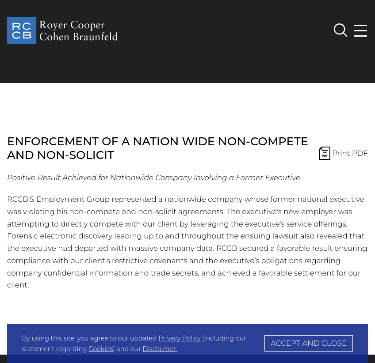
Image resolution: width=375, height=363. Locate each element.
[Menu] (361, 30)
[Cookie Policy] (187, 343)
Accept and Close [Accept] (309, 343)
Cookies (100, 349)
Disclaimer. (159, 349)
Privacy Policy (179, 338)
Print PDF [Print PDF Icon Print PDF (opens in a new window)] (343, 154)
